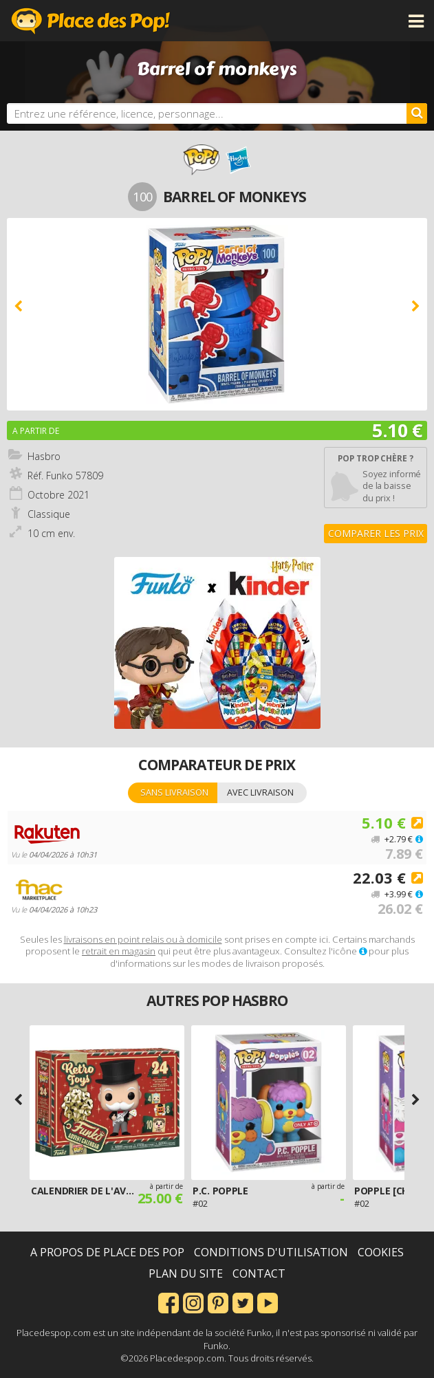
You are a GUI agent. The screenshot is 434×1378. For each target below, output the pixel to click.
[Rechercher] (416, 113)
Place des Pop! (90, 20)
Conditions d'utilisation (271, 1252)
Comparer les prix (376, 533)
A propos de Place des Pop (107, 1252)
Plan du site (186, 1273)
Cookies (381, 1252)
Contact (258, 1273)
